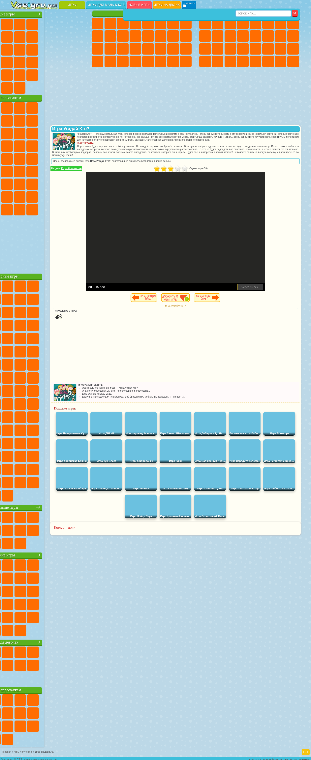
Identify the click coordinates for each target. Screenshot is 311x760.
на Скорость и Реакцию (54, 61)
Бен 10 (280, 49)
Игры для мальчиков (106, 5)
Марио (67, 145)
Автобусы (205, 61)
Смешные (67, 36)
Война (41, 87)
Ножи (79, 49)
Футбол (217, 23)
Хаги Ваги (54, 183)
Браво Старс (67, 170)
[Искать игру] (263, 5)
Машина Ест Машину (255, 49)
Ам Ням (41, 132)
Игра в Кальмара (79, 170)
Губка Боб (29, 107)
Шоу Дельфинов (54, 132)
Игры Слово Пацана (79, 196)
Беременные (186, 36)
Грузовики (243, 36)
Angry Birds (29, 132)
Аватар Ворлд (54, 196)
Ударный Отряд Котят (54, 145)
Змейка (79, 61)
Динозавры (16, 61)
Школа (67, 74)
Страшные (16, 49)
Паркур (280, 61)
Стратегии (230, 23)
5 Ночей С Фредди (79, 107)
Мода (173, 49)
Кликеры (41, 49)
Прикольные (29, 61)
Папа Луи (173, 36)
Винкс (135, 61)
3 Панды (67, 132)
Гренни (41, 183)
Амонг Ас (54, 170)
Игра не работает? (194, 308)
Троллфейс (41, 120)
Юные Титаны (79, 158)
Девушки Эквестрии (110, 23)
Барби (135, 23)
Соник (29, 145)
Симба (67, 196)
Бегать (230, 61)
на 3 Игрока (29, 74)
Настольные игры (49, 506)
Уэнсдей (16, 208)
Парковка (205, 23)
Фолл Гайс (29, 170)
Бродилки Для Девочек (173, 23)
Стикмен (230, 36)
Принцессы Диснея (160, 49)
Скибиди (41, 208)
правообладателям (275, 757)
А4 (16, 183)
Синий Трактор (16, 170)
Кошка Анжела (97, 36)
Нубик (79, 183)
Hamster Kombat (67, 208)
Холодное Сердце (110, 36)
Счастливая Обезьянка (54, 158)
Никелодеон (41, 74)
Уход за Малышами (186, 49)
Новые (16, 23)
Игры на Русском (67, 49)
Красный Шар (29, 120)
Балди (29, 183)
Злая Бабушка (67, 120)
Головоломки (16, 74)
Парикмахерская (148, 36)
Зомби (255, 23)
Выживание (230, 49)
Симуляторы (41, 23)
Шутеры (217, 61)
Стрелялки (243, 61)
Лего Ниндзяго (67, 107)
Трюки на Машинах (67, 61)
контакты (255, 757)
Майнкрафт (280, 23)
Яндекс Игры (16, 36)
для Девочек (29, 23)
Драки (255, 36)
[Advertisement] (48, 243)
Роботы (293, 36)
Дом (173, 61)
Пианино (123, 61)
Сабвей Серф (16, 132)
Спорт (54, 36)
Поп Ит (29, 36)
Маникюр (123, 49)
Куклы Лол (186, 61)
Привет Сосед (16, 196)
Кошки (123, 36)
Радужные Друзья (29, 196)
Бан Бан (29, 208)
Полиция (205, 49)
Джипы (268, 61)
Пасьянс (54, 49)
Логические (29, 49)
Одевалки (135, 36)
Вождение (16, 87)
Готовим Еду (148, 61)
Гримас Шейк (54, 208)
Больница (110, 49)
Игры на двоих (167, 5)
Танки (243, 23)
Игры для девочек (142, 13)
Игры (72, 5)
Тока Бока (41, 196)
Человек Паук (79, 145)
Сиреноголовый (41, 170)
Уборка (110, 61)
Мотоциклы (217, 36)
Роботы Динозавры (217, 49)
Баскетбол (79, 74)
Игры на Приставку (67, 87)
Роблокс (67, 183)
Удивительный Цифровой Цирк (79, 208)
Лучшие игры (48, 13)
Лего (79, 120)
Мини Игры (41, 61)
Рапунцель (97, 49)
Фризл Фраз (16, 158)
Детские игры (48, 554)
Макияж (148, 49)
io (79, 36)
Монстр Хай (160, 23)
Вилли (16, 107)
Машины (293, 23)
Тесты (148, 23)
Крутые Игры (54, 74)
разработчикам (300, 757)
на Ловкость (79, 23)
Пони (97, 23)
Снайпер (280, 36)
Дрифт (293, 49)
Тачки (79, 132)
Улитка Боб (16, 120)
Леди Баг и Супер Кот (54, 120)
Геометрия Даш (41, 36)
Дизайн (97, 61)
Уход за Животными (160, 61)
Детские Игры (54, 23)
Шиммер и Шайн (41, 158)
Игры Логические (109, 171)
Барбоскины (41, 145)
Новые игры (139, 5)
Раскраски (186, 23)
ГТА (268, 49)
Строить (54, 87)
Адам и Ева (29, 158)
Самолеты (255, 61)
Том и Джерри (67, 158)
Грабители (243, 49)
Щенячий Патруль (41, 107)
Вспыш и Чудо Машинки (16, 145)
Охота (293, 61)
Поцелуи (160, 36)
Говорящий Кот (54, 107)
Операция (135, 49)
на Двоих (67, 23)
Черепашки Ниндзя (205, 36)
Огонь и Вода (123, 23)
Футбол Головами (29, 87)
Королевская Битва (268, 23)
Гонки (268, 36)
